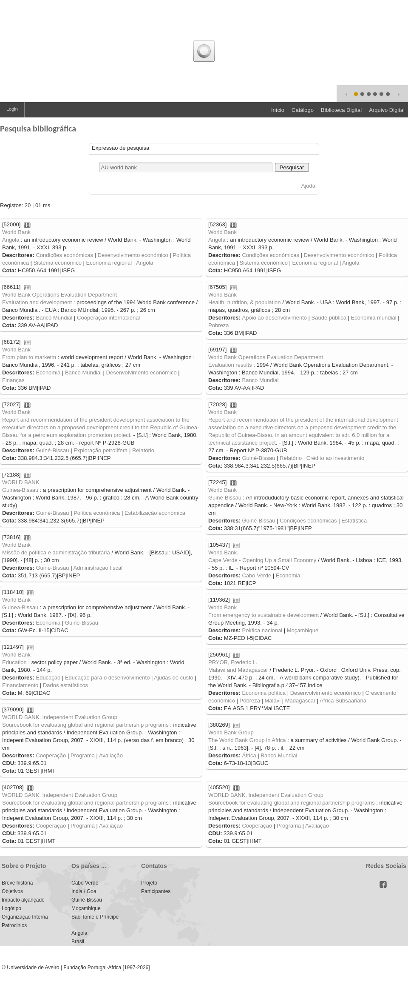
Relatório (143, 450)
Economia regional (109, 263)
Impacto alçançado (23, 900)
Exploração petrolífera (101, 450)
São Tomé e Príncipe (95, 917)
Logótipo (11, 908)
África (249, 755)
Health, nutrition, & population (244, 302)
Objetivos (12, 891)
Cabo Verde (256, 575)
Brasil (77, 942)
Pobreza (218, 325)
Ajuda (308, 186)
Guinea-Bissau (20, 490)
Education (14, 662)
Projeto (149, 883)
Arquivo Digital (387, 110)
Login (12, 108)
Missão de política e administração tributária (56, 552)
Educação (48, 677)
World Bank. (223, 552)
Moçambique (302, 630)
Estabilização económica (155, 513)
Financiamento (20, 685)
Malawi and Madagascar (238, 670)
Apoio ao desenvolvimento (274, 317)
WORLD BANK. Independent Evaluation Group (59, 717)
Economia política (264, 693)
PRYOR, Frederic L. (232, 662)
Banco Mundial (54, 317)
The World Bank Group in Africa (247, 740)
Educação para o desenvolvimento (107, 677)
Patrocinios (14, 925)
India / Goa (83, 891)
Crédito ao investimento (335, 458)
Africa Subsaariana (343, 700)
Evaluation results (230, 365)
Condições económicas (64, 255)
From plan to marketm (29, 357)
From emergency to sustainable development (263, 615)
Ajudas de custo (173, 677)
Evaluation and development (37, 302)
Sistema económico (57, 263)
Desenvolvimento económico (133, 255)
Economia (48, 372)
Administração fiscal (97, 568)
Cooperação (51, 755)
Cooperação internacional (108, 317)
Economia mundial (374, 317)
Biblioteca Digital (341, 110)
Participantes (155, 891)
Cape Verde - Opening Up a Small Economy (262, 560)
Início (277, 110)
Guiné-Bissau (52, 450)
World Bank (16, 232)
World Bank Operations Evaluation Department (59, 294)
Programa (83, 755)
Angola (10, 240)
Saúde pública (329, 317)
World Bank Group (231, 732)
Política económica (97, 513)
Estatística (354, 520)
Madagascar (300, 700)
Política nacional (262, 630)
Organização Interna (25, 917)
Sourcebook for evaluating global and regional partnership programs (85, 725)
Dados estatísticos (65, 685)
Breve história (17, 883)
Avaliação (111, 755)
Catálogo (303, 110)
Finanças (13, 380)
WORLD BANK (20, 482)
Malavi (273, 700)
